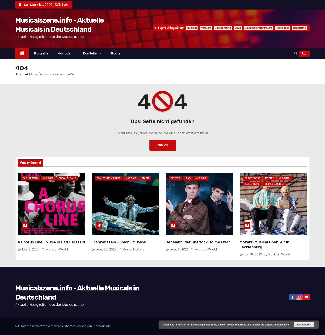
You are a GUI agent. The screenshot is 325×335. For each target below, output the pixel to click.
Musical (192, 28)
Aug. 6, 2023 (180, 249)
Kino (188, 178)
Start (19, 74)
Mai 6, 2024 (31, 249)
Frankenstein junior (108, 178)
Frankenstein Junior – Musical (119, 242)
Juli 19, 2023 (253, 254)
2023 (238, 28)
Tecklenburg (252, 184)
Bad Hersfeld (30, 178)
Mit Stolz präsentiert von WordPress (39, 326)
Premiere (205, 28)
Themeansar (101, 326)
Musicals (66, 53)
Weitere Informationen (277, 324)
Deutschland (223, 28)
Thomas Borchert (274, 184)
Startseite (41, 53)
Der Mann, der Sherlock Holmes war (198, 242)
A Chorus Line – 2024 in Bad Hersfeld (51, 242)
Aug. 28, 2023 (106, 249)
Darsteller (92, 53)
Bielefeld (175, 178)
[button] (295, 53)
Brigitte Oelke (252, 178)
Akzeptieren (304, 324)
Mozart (269, 178)
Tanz (73, 178)
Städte (117, 53)
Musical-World (55, 249)
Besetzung (299, 28)
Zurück (162, 145)
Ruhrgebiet (282, 28)
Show (62, 178)
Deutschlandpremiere (258, 28)
